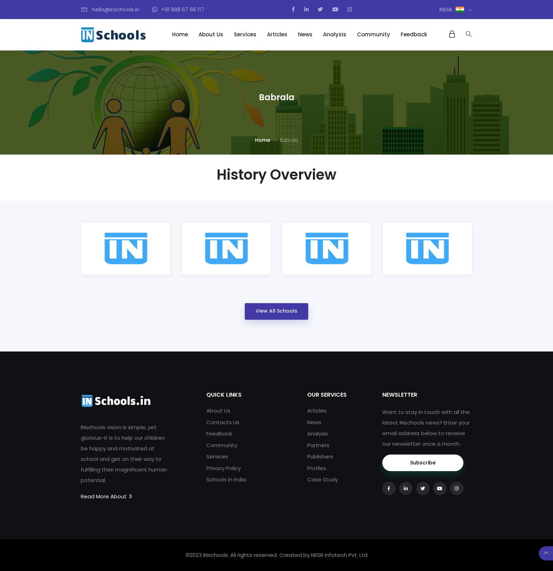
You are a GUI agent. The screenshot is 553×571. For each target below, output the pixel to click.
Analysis (334, 34)
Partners (318, 445)
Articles (277, 34)
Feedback (414, 34)
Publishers (320, 456)
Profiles (316, 468)
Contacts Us (222, 422)
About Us (211, 34)
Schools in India (226, 479)
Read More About (107, 496)
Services (245, 34)
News (305, 34)
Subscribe (423, 462)
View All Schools (276, 310)
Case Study (322, 479)
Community (373, 34)
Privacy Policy (223, 468)
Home (180, 34)
